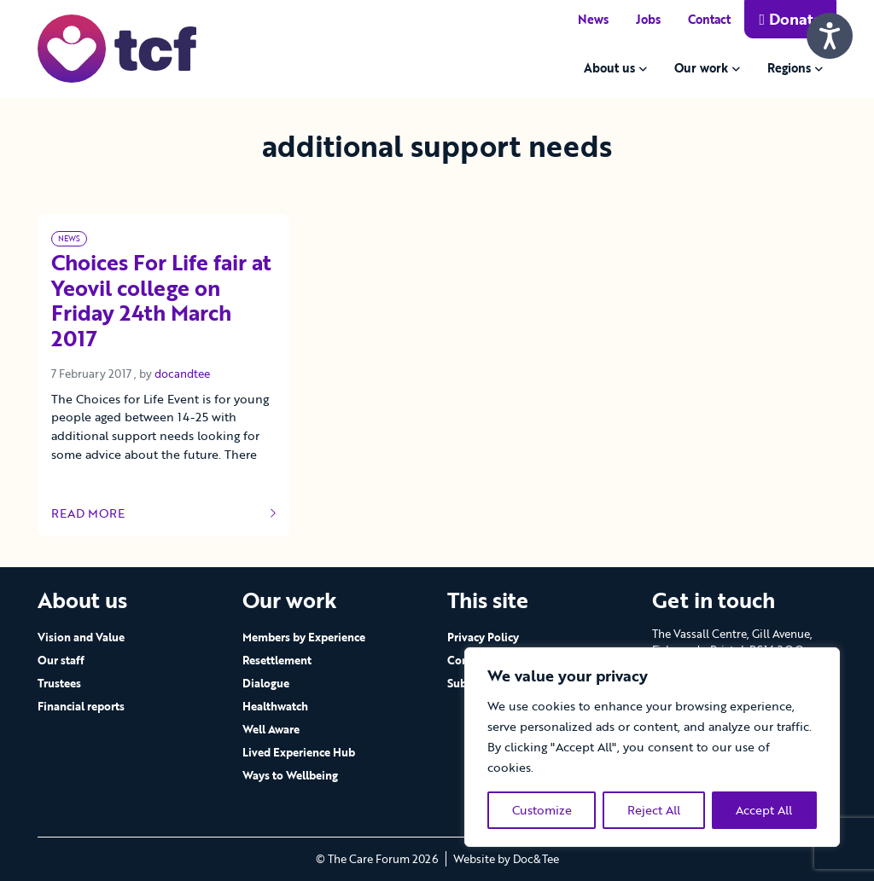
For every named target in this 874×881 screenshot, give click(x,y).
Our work (701, 68)
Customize (542, 810)
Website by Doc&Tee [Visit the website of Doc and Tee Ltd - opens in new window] (506, 859)
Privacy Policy (483, 637)
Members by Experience (303, 637)
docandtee (182, 373)
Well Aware (271, 729)
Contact (709, 19)
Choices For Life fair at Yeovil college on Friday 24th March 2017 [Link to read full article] (161, 301)
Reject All (653, 810)
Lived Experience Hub (298, 752)
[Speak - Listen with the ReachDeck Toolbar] (830, 36)
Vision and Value (81, 637)
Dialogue (265, 683)
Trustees (59, 683)
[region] (652, 747)
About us (609, 68)
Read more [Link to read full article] (164, 513)
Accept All (764, 810)
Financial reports (81, 706)
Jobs (648, 19)
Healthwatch (275, 706)
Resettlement (277, 660)
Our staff (61, 660)
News (593, 19)
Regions (789, 68)
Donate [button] (790, 19)
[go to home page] (117, 47)
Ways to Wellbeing (290, 775)
